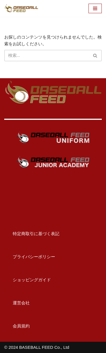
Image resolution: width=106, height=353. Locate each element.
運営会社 (17, 302)
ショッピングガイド (27, 279)
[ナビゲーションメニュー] (95, 8)
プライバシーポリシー (29, 256)
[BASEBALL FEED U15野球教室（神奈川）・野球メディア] (21, 8)
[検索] (46, 55)
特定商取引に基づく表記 (31, 233)
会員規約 (17, 325)
